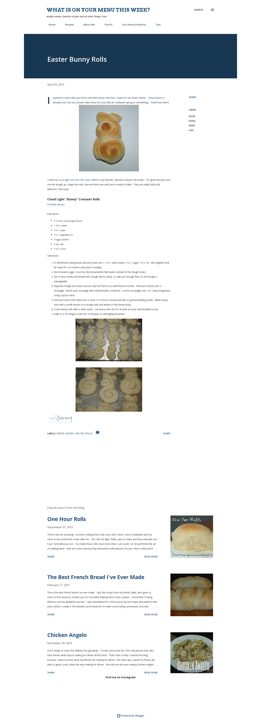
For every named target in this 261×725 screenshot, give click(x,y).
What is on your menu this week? (98, 10)
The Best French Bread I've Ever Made (95, 577)
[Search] (198, 9)
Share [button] (192, 97)
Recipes (67, 24)
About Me (87, 24)
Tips (156, 24)
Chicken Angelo (67, 634)
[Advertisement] (103, 464)
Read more (151, 556)
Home (50, 24)
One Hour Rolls (66, 518)
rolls (191, 130)
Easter (192, 125)
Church (106, 24)
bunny (192, 120)
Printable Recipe (56, 204)
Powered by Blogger (130, 715)
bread (192, 116)
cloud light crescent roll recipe (74, 179)
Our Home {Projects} (132, 24)
